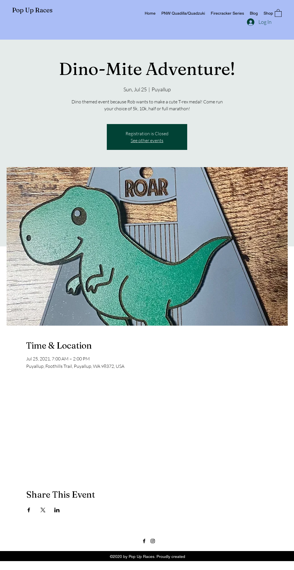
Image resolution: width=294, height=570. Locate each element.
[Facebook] (144, 541)
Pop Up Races (32, 10)
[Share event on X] (43, 510)
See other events (147, 140)
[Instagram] (153, 541)
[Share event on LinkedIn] (57, 510)
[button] (278, 13)
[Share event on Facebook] (29, 510)
